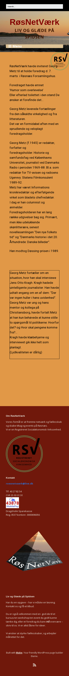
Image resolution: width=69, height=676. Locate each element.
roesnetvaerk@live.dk (19, 483)
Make (19, 652)
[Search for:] (34, 6)
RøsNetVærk (34, 22)
